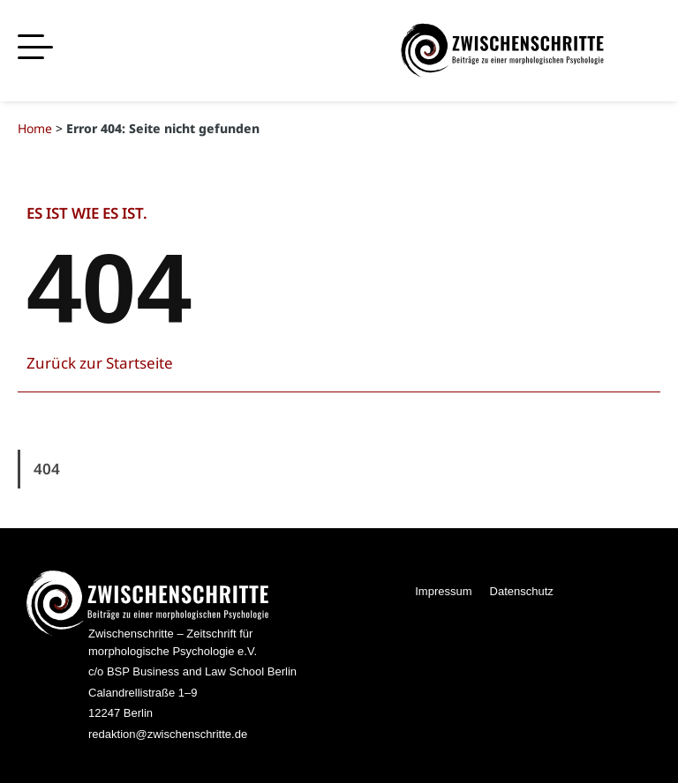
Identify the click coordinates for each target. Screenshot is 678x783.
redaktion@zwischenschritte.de (167, 734)
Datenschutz (522, 591)
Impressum (443, 591)
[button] (35, 48)
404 (47, 469)
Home (35, 128)
